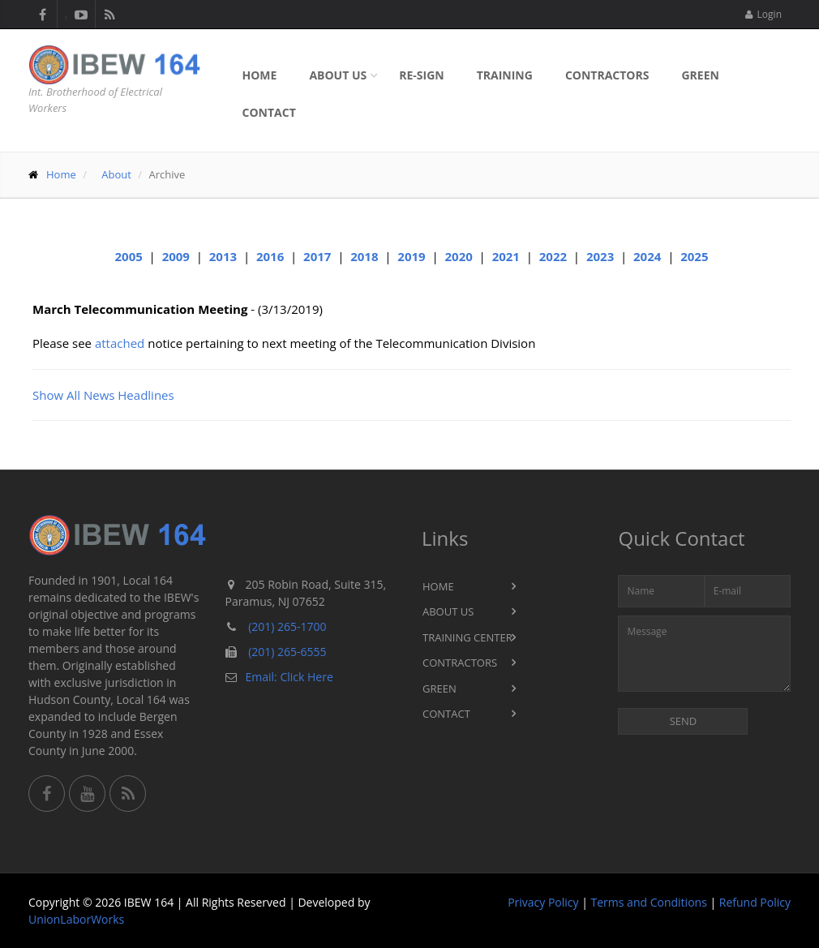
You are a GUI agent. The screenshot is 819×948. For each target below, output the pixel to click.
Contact (269, 112)
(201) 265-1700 (287, 626)
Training (505, 75)
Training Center (467, 637)
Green (699, 75)
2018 (364, 256)
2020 (458, 256)
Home (259, 75)
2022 (553, 256)
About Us (338, 75)
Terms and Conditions (649, 902)
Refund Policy (755, 902)
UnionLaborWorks (76, 919)
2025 (694, 256)
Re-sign (421, 75)
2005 (129, 256)
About (116, 174)
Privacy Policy (543, 902)
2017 (317, 256)
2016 (270, 256)
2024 (647, 256)
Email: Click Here (289, 676)
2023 (600, 256)
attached (119, 343)
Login (763, 14)
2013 (223, 256)
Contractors (607, 75)
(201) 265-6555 (287, 651)
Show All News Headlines (103, 395)
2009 (176, 256)
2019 (411, 256)
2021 (506, 256)
